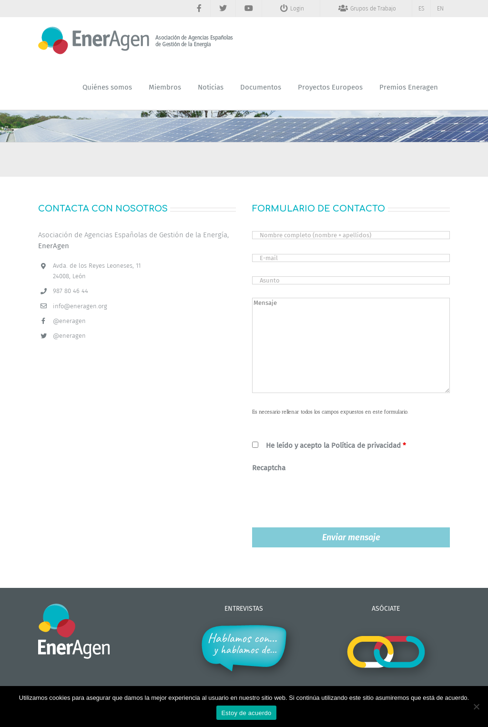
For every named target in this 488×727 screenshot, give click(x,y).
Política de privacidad (366, 445)
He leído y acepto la (336, 445)
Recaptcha (268, 468)
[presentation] (324, 496)
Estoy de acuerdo (246, 713)
